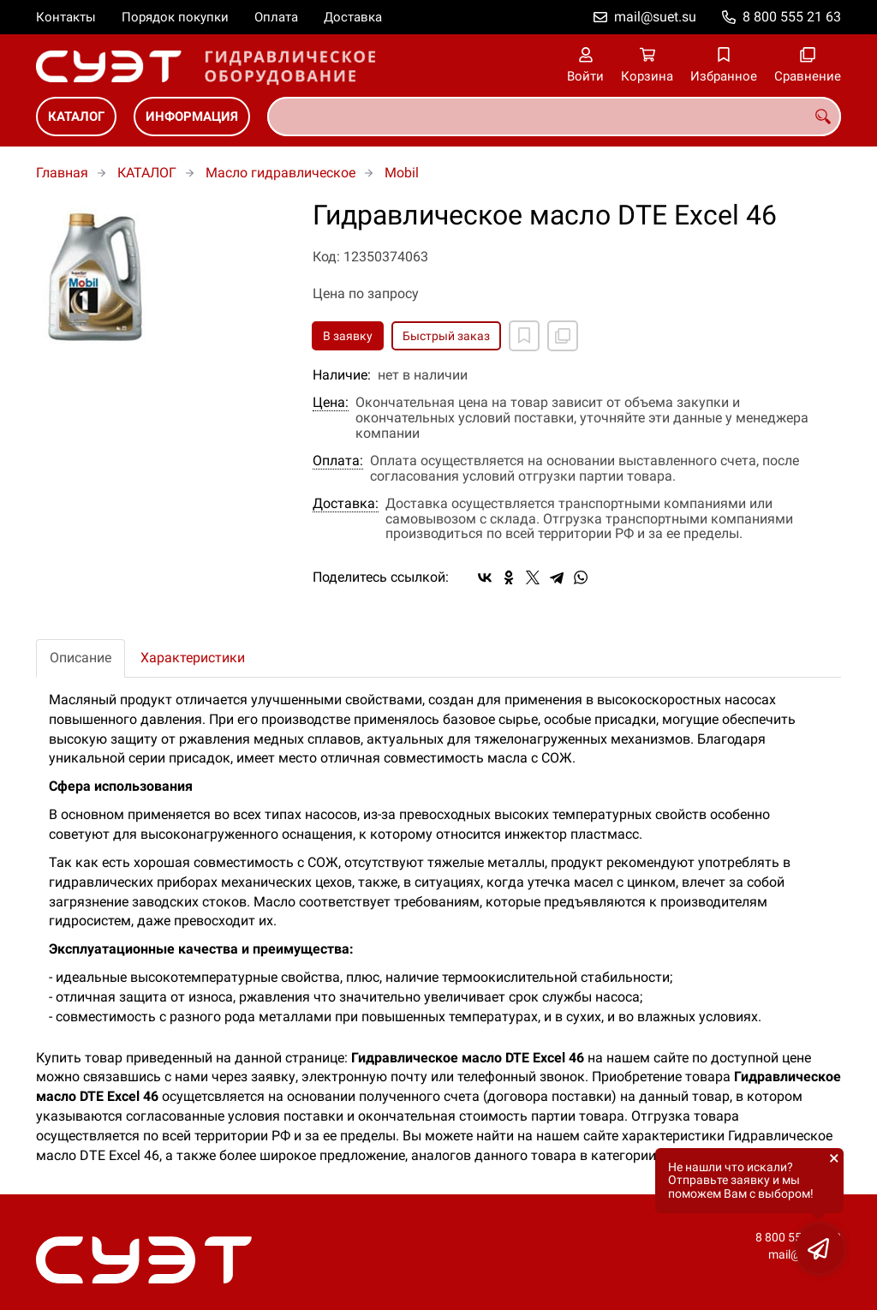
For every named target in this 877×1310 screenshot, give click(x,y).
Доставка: (346, 503)
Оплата (276, 17)
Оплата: (338, 461)
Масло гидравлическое (280, 172)
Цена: (331, 402)
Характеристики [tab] (192, 657)
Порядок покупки (175, 17)
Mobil (402, 172)
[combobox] (554, 116)
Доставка (353, 17)
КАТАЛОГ (76, 116)
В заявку (348, 336)
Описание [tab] (80, 657)
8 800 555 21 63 (792, 17)
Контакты (66, 17)
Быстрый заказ (446, 336)
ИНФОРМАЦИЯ (192, 116)
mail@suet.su (655, 17)
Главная (62, 172)
